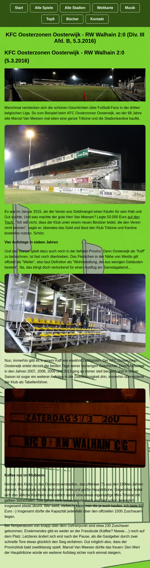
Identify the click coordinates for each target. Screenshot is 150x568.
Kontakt (97, 19)
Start (19, 8)
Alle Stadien (75, 8)
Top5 (50, 19)
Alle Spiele (44, 8)
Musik (130, 8)
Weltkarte (105, 8)
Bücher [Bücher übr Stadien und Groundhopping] (72, 19)
